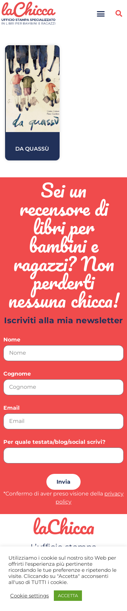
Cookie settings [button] (29, 596)
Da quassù (32, 149)
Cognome (17, 374)
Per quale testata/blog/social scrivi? (54, 442)
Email (11, 408)
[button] (100, 13)
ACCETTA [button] (68, 595)
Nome (11, 340)
